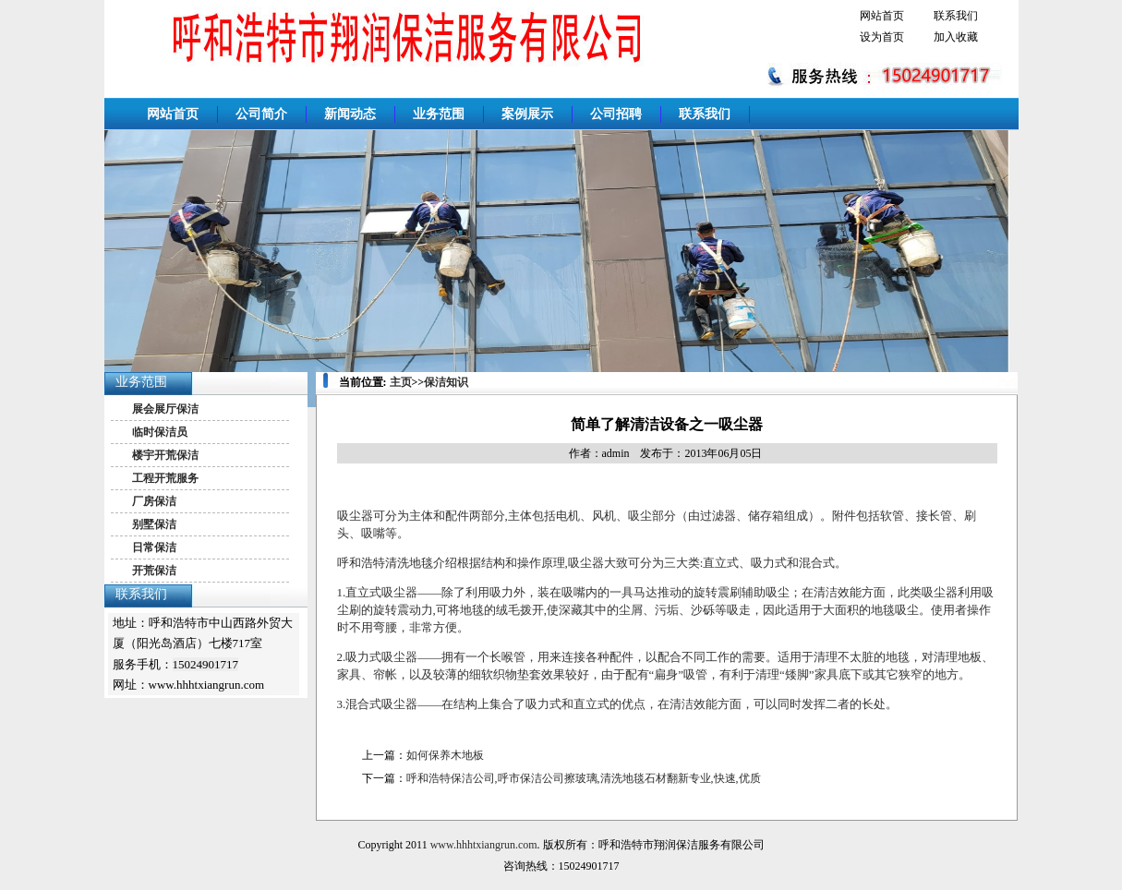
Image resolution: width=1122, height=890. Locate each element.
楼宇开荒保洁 (165, 455)
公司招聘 (616, 114)
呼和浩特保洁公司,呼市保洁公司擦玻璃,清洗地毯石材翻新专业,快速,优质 (583, 778)
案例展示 (527, 114)
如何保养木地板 (445, 755)
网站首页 (882, 15)
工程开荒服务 (165, 478)
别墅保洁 (154, 524)
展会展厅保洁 (165, 409)
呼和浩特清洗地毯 (385, 563)
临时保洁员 (159, 432)
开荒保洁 (154, 570)
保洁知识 (446, 382)
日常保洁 (154, 547)
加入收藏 (956, 36)
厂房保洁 (154, 501)
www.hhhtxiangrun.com (483, 844)
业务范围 (438, 114)
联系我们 (956, 15)
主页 (401, 382)
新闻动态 (350, 114)
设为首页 (882, 36)
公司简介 (261, 114)
